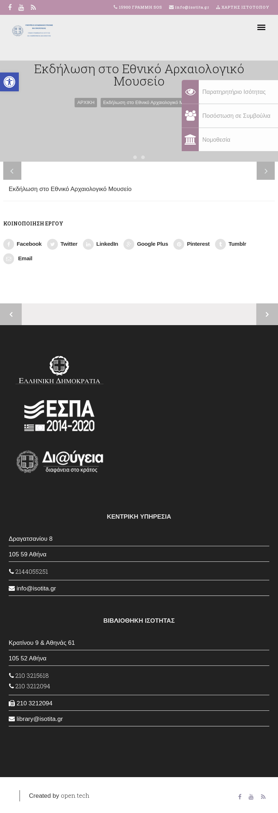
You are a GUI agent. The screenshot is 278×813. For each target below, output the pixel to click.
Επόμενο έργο (267, 314)
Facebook (22, 244)
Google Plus (145, 244)
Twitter (62, 244)
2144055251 (28, 571)
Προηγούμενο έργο (11, 314)
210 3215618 (29, 675)
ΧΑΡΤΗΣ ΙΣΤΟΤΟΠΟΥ (242, 7)
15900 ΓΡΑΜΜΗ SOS (140, 7)
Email (17, 258)
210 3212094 (29, 686)
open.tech (75, 795)
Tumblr (230, 244)
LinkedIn (100, 244)
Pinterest (191, 244)
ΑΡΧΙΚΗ (85, 102)
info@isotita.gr (191, 7)
